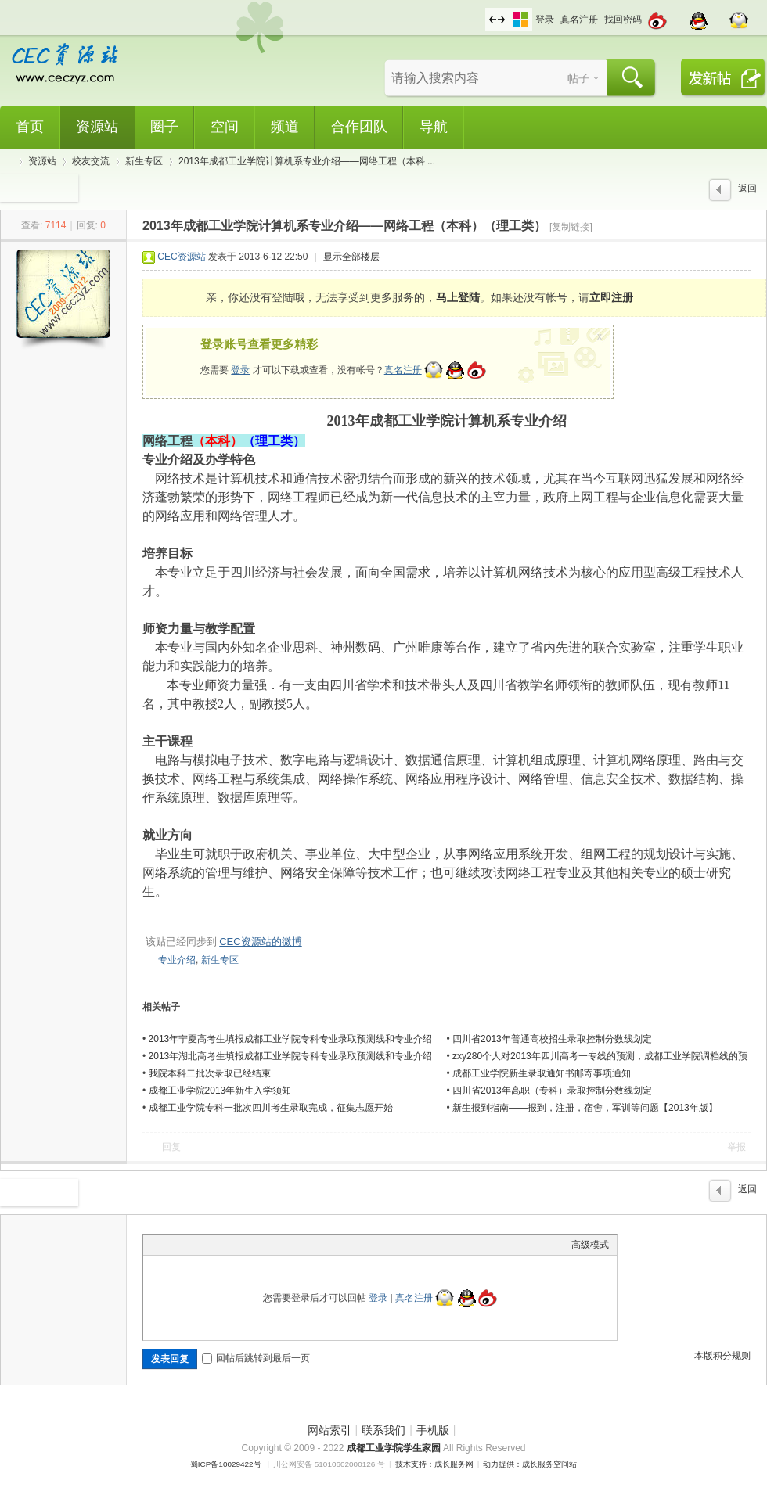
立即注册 (611, 297)
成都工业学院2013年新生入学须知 (220, 1090)
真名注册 (579, 19)
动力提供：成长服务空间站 (530, 1464)
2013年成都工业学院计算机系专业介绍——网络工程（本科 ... (306, 161)
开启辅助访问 (481, 11)
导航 (434, 127)
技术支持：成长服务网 (434, 1464)
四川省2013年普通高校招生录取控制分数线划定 (552, 1038)
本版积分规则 (722, 1355)
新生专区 (144, 161)
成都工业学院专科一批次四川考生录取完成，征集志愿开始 (271, 1107)
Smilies (268, 1244)
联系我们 (383, 1430)
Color (170, 1244)
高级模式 (590, 1244)
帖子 (578, 78)
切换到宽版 (497, 19)
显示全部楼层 (351, 256)
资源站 (97, 127)
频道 (285, 127)
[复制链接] (570, 226)
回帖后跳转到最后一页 (256, 1358)
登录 (544, 19)
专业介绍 (177, 959)
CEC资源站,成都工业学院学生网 (6, 161)
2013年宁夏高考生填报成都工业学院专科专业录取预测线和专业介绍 (291, 1038)
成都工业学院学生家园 (395, 1448)
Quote (229, 1244)
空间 (225, 127)
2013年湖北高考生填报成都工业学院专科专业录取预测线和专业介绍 (291, 1056)
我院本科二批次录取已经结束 (210, 1073)
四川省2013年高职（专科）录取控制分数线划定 (552, 1090)
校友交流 (91, 161)
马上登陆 (458, 297)
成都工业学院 (411, 421)
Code (249, 1244)
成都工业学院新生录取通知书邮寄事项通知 (541, 1073)
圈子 (164, 127)
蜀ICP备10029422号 (225, 1464)
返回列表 (747, 192)
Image (190, 1244)
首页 (30, 127)
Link (210, 1244)
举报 (736, 1146)
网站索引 (329, 1430)
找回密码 (623, 19)
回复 (171, 1146)
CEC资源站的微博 (260, 941)
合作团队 (359, 127)
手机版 (432, 1430)
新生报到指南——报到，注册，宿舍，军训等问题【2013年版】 (585, 1107)
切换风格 (520, 19)
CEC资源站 (181, 256)
